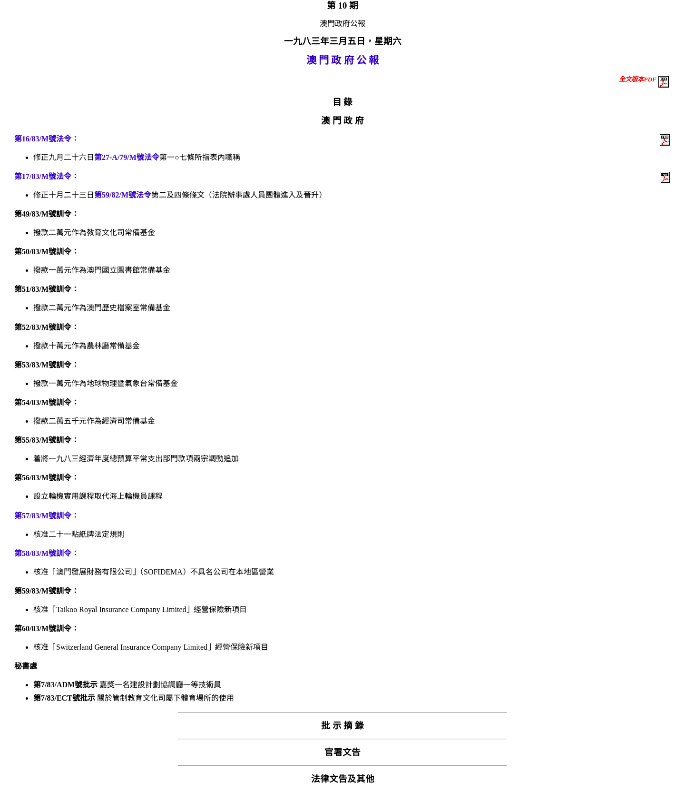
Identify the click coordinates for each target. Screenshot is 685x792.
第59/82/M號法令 (122, 195)
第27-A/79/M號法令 (126, 157)
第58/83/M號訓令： (46, 553)
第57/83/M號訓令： (46, 516)
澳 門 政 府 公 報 (342, 60)
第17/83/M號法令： (46, 176)
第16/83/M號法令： (46, 139)
